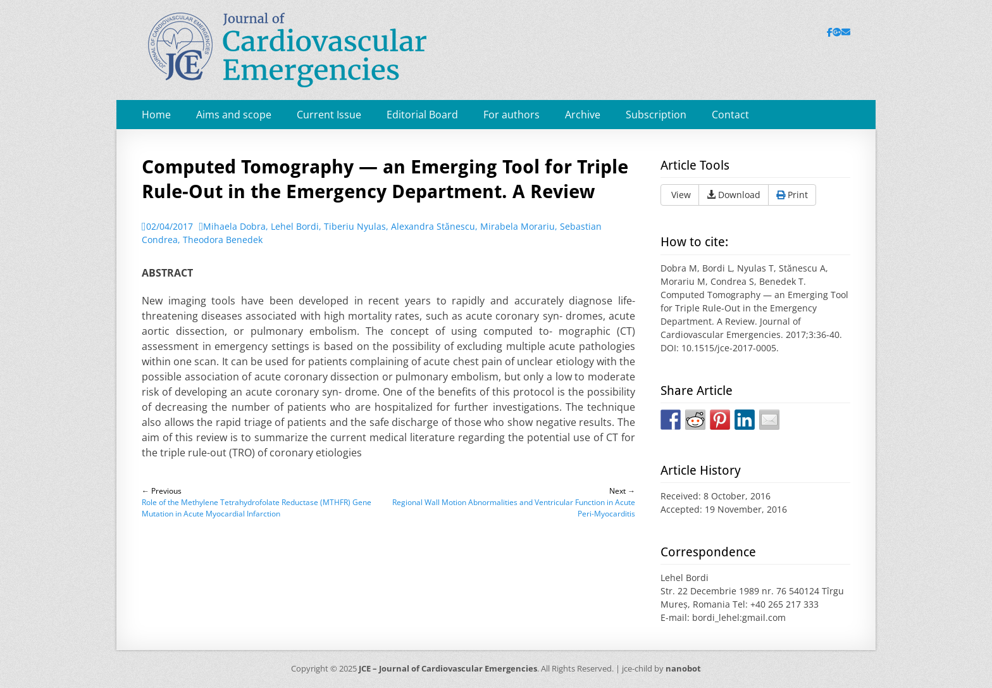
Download (733, 195)
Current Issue (329, 115)
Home (156, 115)
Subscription (656, 115)
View (680, 195)
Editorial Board (422, 115)
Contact (730, 115)
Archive (582, 115)
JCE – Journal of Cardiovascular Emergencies (448, 668)
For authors (511, 115)
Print (792, 195)
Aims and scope (233, 115)
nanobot (683, 668)
